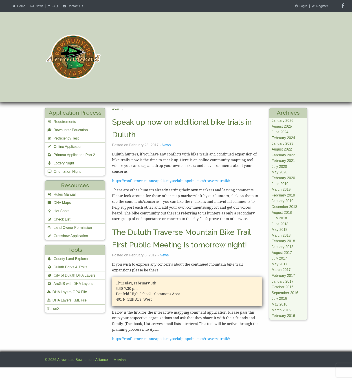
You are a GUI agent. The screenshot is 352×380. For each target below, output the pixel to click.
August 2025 (282, 126)
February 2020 (283, 178)
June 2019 (280, 184)
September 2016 (285, 293)
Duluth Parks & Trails (67, 267)
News (36, 6)
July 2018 (279, 218)
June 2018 (280, 224)
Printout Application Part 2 (71, 155)
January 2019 (282, 201)
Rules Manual (61, 194)
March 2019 (281, 189)
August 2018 (282, 212)
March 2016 (281, 310)
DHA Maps (59, 203)
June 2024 (280, 132)
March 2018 (281, 235)
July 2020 (279, 166)
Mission (120, 372)
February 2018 (283, 241)
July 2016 (279, 298)
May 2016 (279, 304)
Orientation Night (64, 171)
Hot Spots (58, 211)
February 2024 (283, 138)
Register (320, 6)
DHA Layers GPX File (67, 292)
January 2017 (282, 281)
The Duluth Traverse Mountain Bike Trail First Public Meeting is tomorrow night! (185, 244)
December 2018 (284, 207)
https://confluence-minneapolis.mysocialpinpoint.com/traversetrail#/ (171, 181)
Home (18, 6)
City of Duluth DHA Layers (71, 275)
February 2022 (283, 155)
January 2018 (282, 247)
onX (53, 308)
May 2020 (279, 172)
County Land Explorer (67, 259)
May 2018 (279, 229)
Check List (58, 219)
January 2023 (282, 143)
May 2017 (279, 264)
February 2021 (283, 161)
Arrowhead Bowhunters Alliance (82, 372)
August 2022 (282, 149)
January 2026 (282, 120)
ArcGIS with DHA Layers (69, 284)
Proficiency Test (63, 138)
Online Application (64, 147)
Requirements (61, 122)
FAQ (53, 6)
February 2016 (283, 316)
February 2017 (283, 275)
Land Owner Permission (69, 227)
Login (301, 6)
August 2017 (282, 253)
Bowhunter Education (67, 130)
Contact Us (73, 6)
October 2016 (282, 287)
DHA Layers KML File (67, 300)
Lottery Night (60, 163)
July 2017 (279, 258)
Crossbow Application (67, 236)
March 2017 (281, 270)
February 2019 (283, 195)
